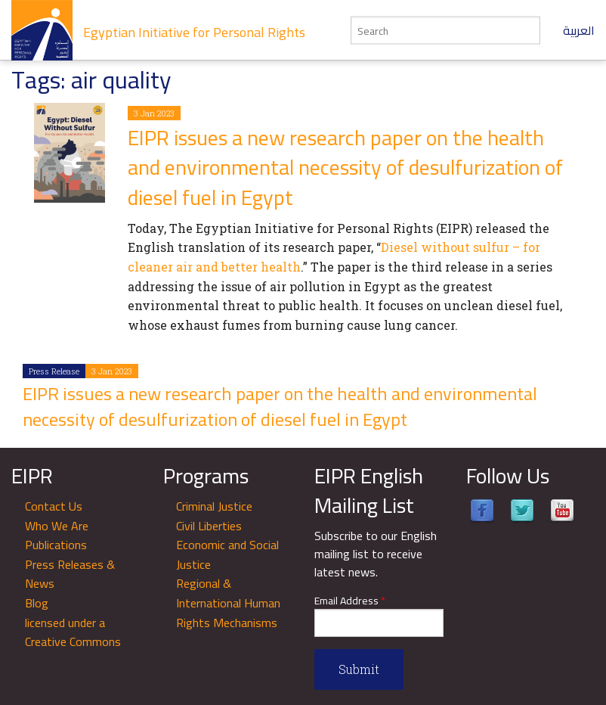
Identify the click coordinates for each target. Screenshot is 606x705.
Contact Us (53, 506)
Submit (359, 669)
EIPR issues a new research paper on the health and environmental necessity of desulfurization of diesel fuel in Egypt (345, 167)
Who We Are (56, 525)
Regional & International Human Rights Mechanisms (228, 602)
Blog (36, 603)
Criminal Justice (214, 506)
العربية (579, 30)
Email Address (349, 601)
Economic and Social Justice (227, 554)
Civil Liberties (209, 525)
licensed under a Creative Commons (73, 632)
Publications (56, 544)
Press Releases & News (70, 574)
